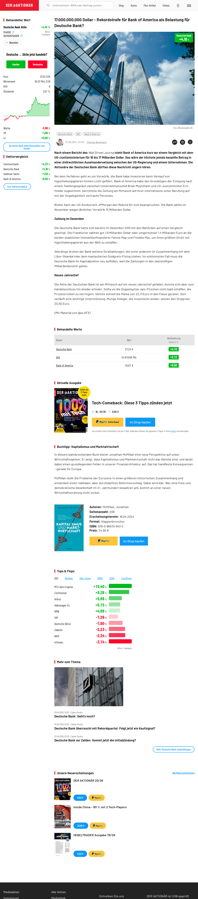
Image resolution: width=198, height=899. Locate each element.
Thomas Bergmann (97, 142)
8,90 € (80, 797)
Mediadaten (11, 892)
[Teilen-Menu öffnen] (174, 142)
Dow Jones (85, 578)
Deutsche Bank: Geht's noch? (74, 716)
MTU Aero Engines (63, 587)
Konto (173, 431)
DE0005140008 (12, 35)
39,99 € (80, 825)
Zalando (58, 630)
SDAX (112, 578)
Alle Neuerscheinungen (183, 772)
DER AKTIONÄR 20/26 (88, 780)
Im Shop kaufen (140, 422)
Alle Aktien (58, 892)
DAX (78, 133)
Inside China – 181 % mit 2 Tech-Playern (100, 807)
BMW (56, 611)
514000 (8, 31)
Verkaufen (38, 64)
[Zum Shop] (121, 5)
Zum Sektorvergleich (17, 186)
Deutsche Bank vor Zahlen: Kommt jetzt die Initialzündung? (95, 740)
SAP (56, 617)
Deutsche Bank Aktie (15, 27)
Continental (60, 593)
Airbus (57, 599)
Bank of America (92, 133)
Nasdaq (69, 578)
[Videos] (166, 5)
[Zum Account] (133, 5)
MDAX (100, 578)
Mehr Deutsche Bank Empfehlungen (174, 749)
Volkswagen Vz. (62, 605)
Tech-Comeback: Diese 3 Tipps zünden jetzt (132, 402)
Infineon (58, 642)
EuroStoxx (126, 578)
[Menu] (189, 5)
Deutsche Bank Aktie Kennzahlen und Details (27, 147)
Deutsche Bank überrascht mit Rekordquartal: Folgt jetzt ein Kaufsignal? (104, 728)
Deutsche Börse (62, 624)
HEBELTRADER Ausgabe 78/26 (94, 835)
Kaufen (15, 64)
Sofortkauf (107, 421)
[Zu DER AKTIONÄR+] (149, 5)
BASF (56, 636)
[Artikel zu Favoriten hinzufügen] (190, 142)
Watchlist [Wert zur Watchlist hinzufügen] (13, 42)
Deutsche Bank (65, 133)
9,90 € (80, 853)
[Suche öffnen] (48, 5)
